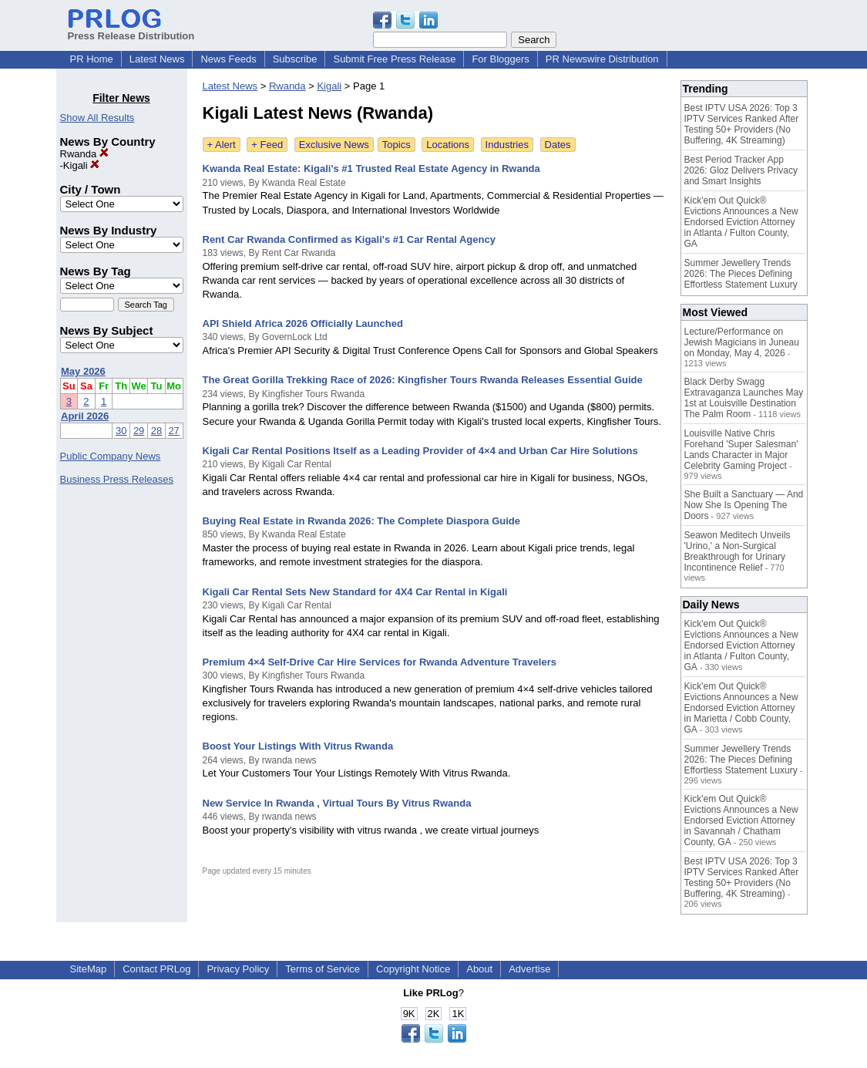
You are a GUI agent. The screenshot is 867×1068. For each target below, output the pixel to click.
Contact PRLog (156, 969)
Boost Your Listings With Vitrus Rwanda (298, 746)
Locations (447, 144)
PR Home (91, 59)
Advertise (529, 969)
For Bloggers (500, 59)
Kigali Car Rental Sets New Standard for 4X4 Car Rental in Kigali (355, 592)
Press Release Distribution (131, 30)
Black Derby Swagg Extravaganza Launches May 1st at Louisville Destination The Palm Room (744, 397)
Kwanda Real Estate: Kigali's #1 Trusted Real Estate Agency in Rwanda (371, 168)
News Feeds (228, 59)
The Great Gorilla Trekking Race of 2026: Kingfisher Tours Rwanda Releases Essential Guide (423, 380)
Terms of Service (322, 969)
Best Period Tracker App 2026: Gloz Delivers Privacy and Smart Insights (741, 170)
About (479, 969)
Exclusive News (334, 144)
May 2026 (83, 371)
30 (121, 430)
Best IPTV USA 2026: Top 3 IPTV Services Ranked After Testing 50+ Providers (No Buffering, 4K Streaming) (741, 124)
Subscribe (295, 59)
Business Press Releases (116, 479)
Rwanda (84, 154)
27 (173, 430)
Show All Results (97, 117)
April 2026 (85, 416)
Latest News (157, 59)
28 (156, 430)
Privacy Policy (238, 969)
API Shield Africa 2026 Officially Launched (303, 323)
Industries (507, 144)
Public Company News (110, 456)
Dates (558, 144)
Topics (396, 144)
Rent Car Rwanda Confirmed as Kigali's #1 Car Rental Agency (349, 239)
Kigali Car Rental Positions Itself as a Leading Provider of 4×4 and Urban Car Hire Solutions (420, 451)
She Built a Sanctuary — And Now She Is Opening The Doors (744, 505)
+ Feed (267, 144)
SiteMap (88, 969)
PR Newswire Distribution (602, 59)
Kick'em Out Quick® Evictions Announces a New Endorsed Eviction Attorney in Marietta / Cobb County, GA (741, 708)
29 (138, 430)
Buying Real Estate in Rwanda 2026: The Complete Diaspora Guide (362, 521)
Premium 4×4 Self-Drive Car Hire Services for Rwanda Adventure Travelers (379, 662)
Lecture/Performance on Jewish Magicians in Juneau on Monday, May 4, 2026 (741, 342)
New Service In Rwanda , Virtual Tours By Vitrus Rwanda (337, 803)
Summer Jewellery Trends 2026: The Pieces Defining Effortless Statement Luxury (741, 274)
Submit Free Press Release (394, 59)
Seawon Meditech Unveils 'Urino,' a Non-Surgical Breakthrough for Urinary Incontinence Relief (737, 551)
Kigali (81, 165)
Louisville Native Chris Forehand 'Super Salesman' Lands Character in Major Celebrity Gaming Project (741, 449)
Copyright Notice (413, 969)
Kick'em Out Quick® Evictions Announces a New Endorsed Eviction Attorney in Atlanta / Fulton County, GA (741, 222)
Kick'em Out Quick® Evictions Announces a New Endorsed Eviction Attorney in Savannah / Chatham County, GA (741, 820)
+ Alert (221, 144)
